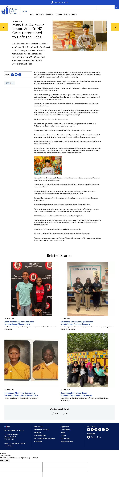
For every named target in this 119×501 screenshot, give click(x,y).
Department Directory (41, 430)
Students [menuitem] (49, 14)
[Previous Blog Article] (4, 27)
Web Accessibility (67, 441)
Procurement (65, 438)
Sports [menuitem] (74, 14)
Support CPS (65, 427)
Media (63, 433)
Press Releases (66, 430)
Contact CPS (38, 427)
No (67, 413)
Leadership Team (40, 435)
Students (9, 83)
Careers (63, 435)
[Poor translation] (7, 460)
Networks (37, 433)
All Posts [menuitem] (40, 14)
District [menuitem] (67, 14)
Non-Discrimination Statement (44, 438)
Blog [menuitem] (32, 14)
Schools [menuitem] (58, 14)
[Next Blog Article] (115, 27)
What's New (38, 441)
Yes (56, 413)
